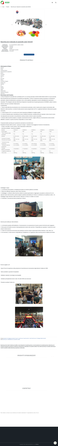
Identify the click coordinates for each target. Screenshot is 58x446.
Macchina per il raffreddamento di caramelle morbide (11, 339)
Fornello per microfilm (14, 345)
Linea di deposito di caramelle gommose (25, 345)
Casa (3, 6)
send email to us (29, 54)
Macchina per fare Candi (5, 345)
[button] (52, 2)
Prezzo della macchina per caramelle (43, 346)
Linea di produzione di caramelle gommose (40, 345)
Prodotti (7, 6)
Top (55, 442)
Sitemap (37, 444)
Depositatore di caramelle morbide (30, 346)
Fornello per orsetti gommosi (19, 346)
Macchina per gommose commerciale (17, 347)
